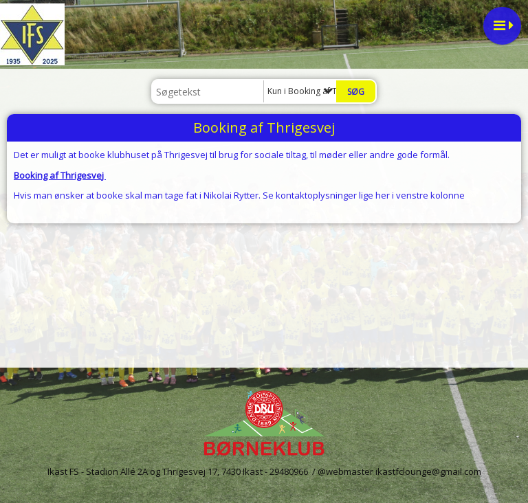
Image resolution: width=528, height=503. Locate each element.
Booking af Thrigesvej (60, 175)
